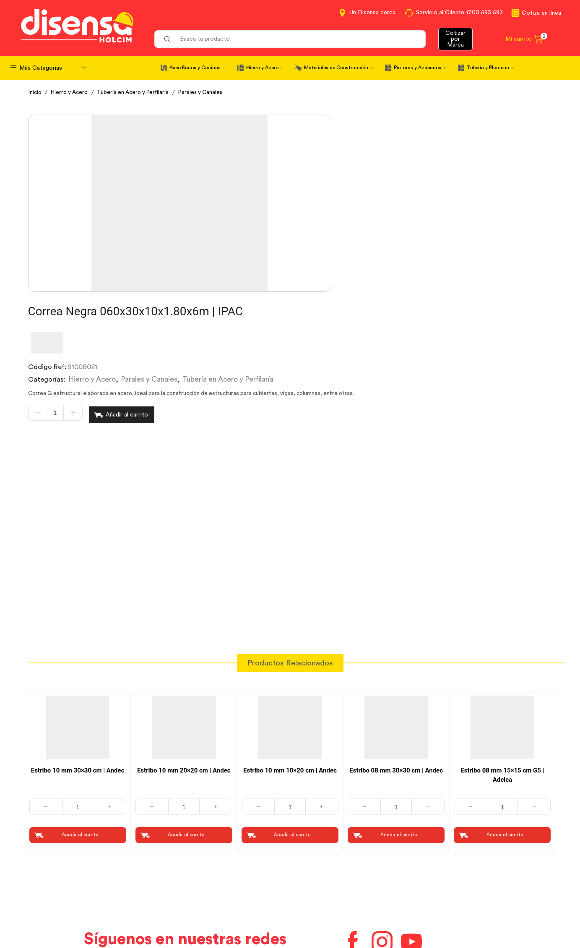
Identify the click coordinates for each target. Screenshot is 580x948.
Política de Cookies (192, 912)
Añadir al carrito (341, 233)
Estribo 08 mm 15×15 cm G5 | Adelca (502, 638)
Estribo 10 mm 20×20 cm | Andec (184, 634)
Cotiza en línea (541, 13)
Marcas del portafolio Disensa (477, 881)
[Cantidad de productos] (270, 233)
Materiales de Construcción (338, 67)
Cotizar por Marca (455, 39)
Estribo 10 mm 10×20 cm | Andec (290, 634)
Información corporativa (469, 866)
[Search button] (167, 39)
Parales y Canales (209, 92)
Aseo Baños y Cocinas (197, 67)
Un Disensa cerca (372, 13)
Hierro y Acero (264, 67)
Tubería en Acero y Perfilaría (138, 92)
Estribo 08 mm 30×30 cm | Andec (396, 634)
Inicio (36, 92)
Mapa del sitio (452, 912)
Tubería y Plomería (490, 67)
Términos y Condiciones (199, 881)
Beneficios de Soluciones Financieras (353, 913)
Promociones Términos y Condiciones (489, 896)
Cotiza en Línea (186, 866)
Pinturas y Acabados (420, 67)
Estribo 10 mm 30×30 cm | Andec (78, 634)
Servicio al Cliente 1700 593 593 (459, 13)
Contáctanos (317, 866)
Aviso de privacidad (192, 896)
